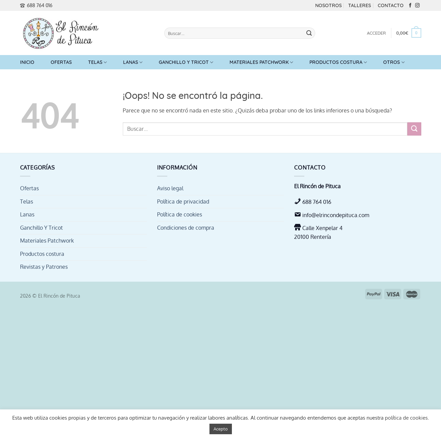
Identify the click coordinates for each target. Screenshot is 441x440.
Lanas (132, 62)
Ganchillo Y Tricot (186, 62)
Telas (97, 62)
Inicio (27, 62)
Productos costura (338, 62)
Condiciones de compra (185, 227)
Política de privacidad (183, 201)
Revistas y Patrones (44, 266)
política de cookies (406, 418)
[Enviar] (309, 33)
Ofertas (61, 62)
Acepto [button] (221, 429)
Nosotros (328, 5)
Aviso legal (170, 188)
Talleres (359, 5)
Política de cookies (179, 214)
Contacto (391, 5)
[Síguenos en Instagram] (417, 5)
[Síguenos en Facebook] (410, 5)
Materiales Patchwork (261, 62)
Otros (393, 62)
